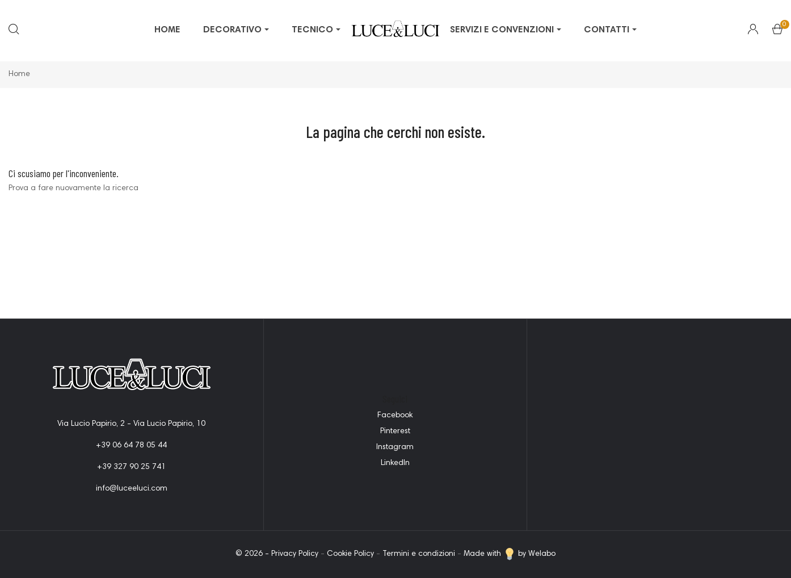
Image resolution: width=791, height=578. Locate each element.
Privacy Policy (294, 554)
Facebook (395, 416)
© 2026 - (253, 554)
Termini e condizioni (418, 554)
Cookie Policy (350, 554)
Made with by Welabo (510, 554)
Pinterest (395, 431)
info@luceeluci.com (131, 489)
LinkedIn (395, 463)
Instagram (395, 447)
